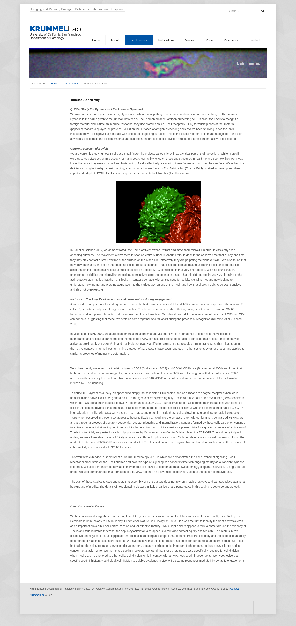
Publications (166, 40)
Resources (231, 40)
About (115, 40)
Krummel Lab (37, 595)
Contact (255, 40)
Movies (189, 40)
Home (96, 40)
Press (209, 40)
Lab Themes (139, 40)
